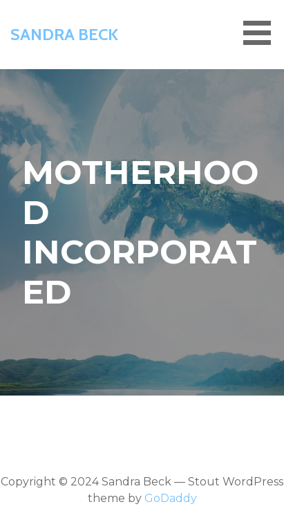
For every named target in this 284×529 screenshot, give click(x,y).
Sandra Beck (64, 34)
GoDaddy (170, 498)
